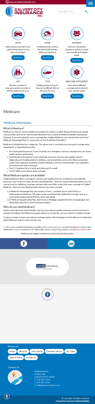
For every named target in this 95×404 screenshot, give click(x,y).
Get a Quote (37, 351)
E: (36, 385)
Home (12, 351)
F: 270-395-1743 (42, 382)
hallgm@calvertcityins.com (48, 385)
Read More (18, 57)
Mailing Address (41, 371)
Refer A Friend (16, 357)
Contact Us (31, 357)
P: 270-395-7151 (42, 380)
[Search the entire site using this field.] (71, 11)
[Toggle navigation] (90, 3)
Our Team (70, 351)
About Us (23, 351)
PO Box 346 (40, 374)
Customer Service (54, 351)
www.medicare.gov (83, 229)
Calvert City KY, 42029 (45, 377)
